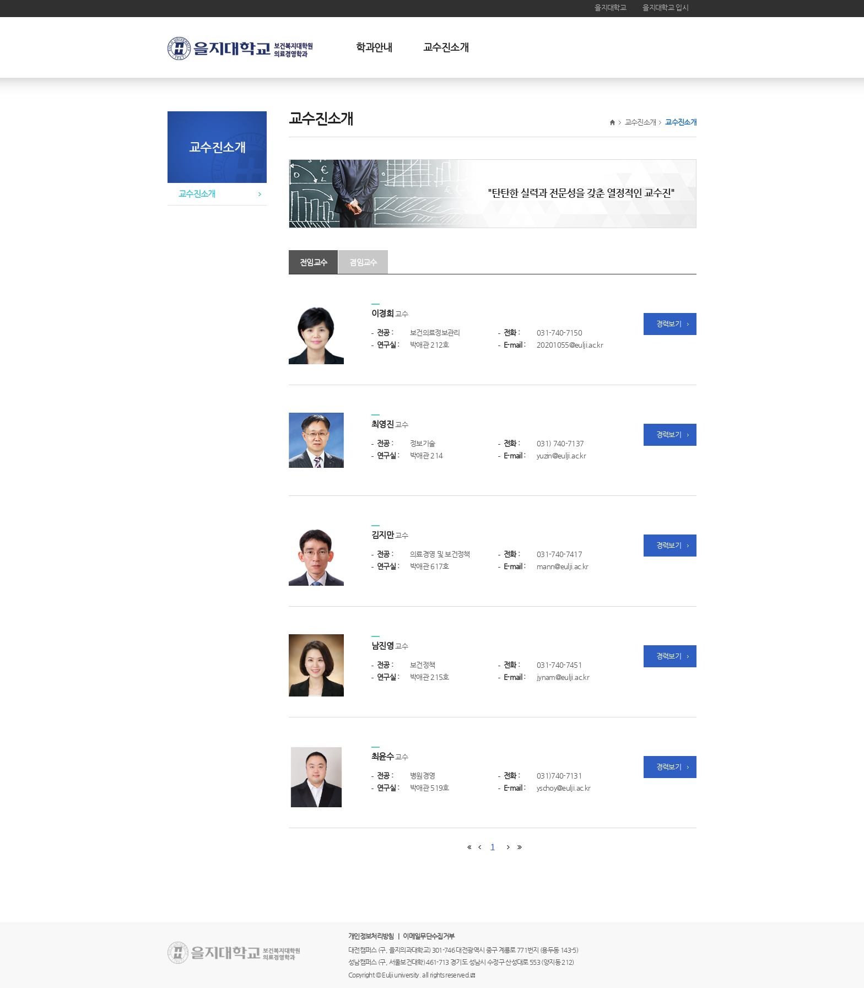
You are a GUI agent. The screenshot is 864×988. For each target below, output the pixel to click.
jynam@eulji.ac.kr (563, 677)
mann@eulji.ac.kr (562, 566)
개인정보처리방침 (371, 936)
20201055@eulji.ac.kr (570, 345)
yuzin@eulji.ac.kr (561, 455)
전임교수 (313, 262)
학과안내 (374, 47)
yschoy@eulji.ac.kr (563, 788)
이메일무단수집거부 (428, 936)
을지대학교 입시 (665, 7)
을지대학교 (610, 7)
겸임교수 (362, 262)
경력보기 (668, 324)
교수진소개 (445, 47)
